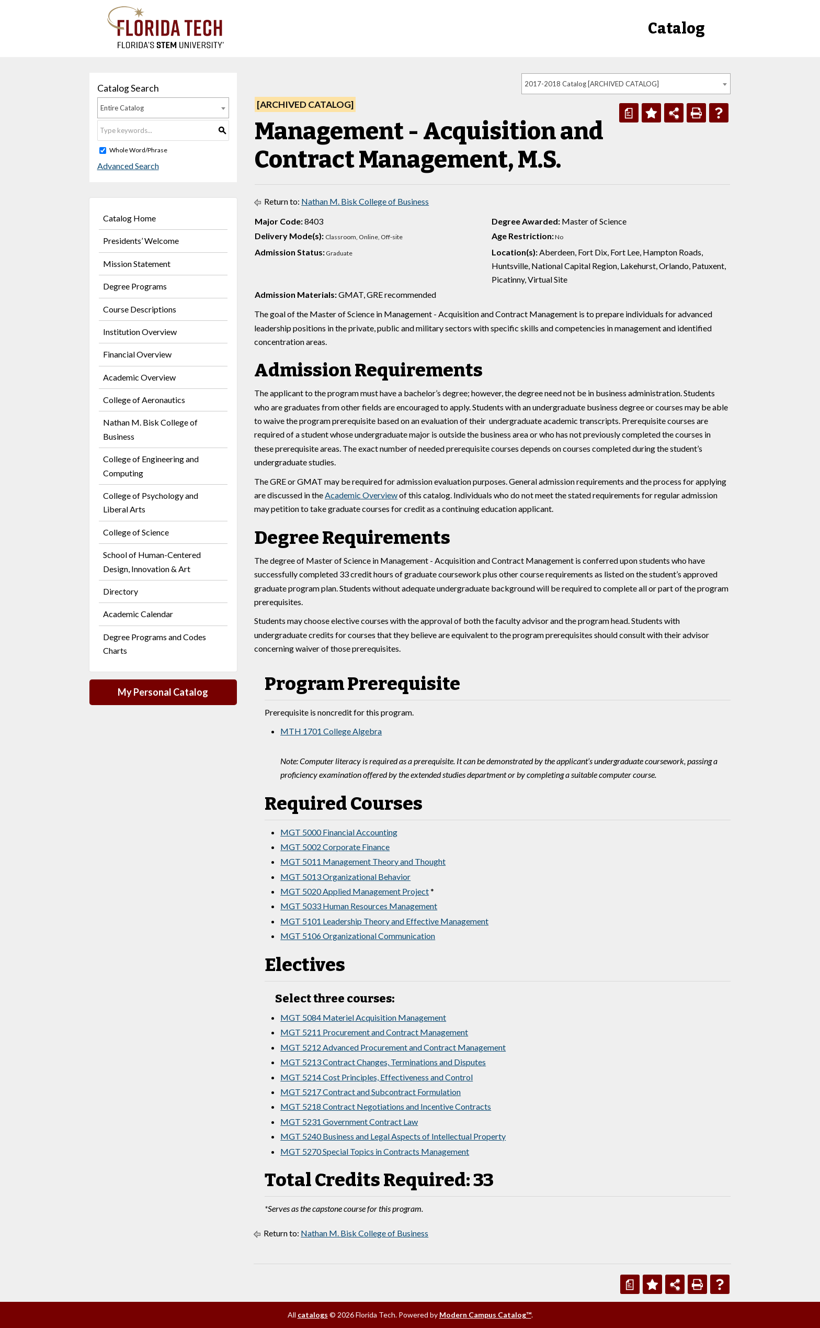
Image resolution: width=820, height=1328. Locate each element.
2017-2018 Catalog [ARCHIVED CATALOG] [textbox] (592, 84)
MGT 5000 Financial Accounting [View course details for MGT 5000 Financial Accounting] (338, 832)
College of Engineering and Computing (151, 465)
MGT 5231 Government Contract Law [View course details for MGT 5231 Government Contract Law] (349, 1121)
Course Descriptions (139, 309)
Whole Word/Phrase (138, 150)
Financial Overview (137, 354)
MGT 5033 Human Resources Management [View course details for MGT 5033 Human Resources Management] (358, 906)
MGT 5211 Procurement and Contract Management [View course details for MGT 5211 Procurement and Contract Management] (374, 1032)
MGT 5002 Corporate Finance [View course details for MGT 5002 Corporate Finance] (335, 847)
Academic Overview (139, 377)
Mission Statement (136, 264)
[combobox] (626, 83)
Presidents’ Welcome (141, 240)
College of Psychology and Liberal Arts (150, 502)
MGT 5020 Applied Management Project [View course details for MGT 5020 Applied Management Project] (354, 891)
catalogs (313, 1314)
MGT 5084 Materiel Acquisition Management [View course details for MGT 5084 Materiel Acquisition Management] (363, 1017)
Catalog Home (129, 218)
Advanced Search (128, 166)
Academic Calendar (138, 614)
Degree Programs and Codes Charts (154, 643)
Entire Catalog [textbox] (122, 108)
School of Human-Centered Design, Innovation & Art (152, 561)
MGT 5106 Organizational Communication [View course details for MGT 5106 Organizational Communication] (357, 936)
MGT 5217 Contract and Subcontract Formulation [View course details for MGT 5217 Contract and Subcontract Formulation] (370, 1092)
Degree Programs (135, 286)
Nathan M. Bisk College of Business (150, 429)
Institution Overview (140, 332)
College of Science (136, 532)
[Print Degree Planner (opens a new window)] (629, 112)
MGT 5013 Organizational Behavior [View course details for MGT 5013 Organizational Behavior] (345, 876)
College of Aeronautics (144, 400)
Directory (120, 591)
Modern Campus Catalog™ (485, 1314)
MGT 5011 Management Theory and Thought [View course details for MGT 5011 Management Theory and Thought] (363, 861)
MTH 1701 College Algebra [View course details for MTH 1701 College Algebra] (331, 731)
